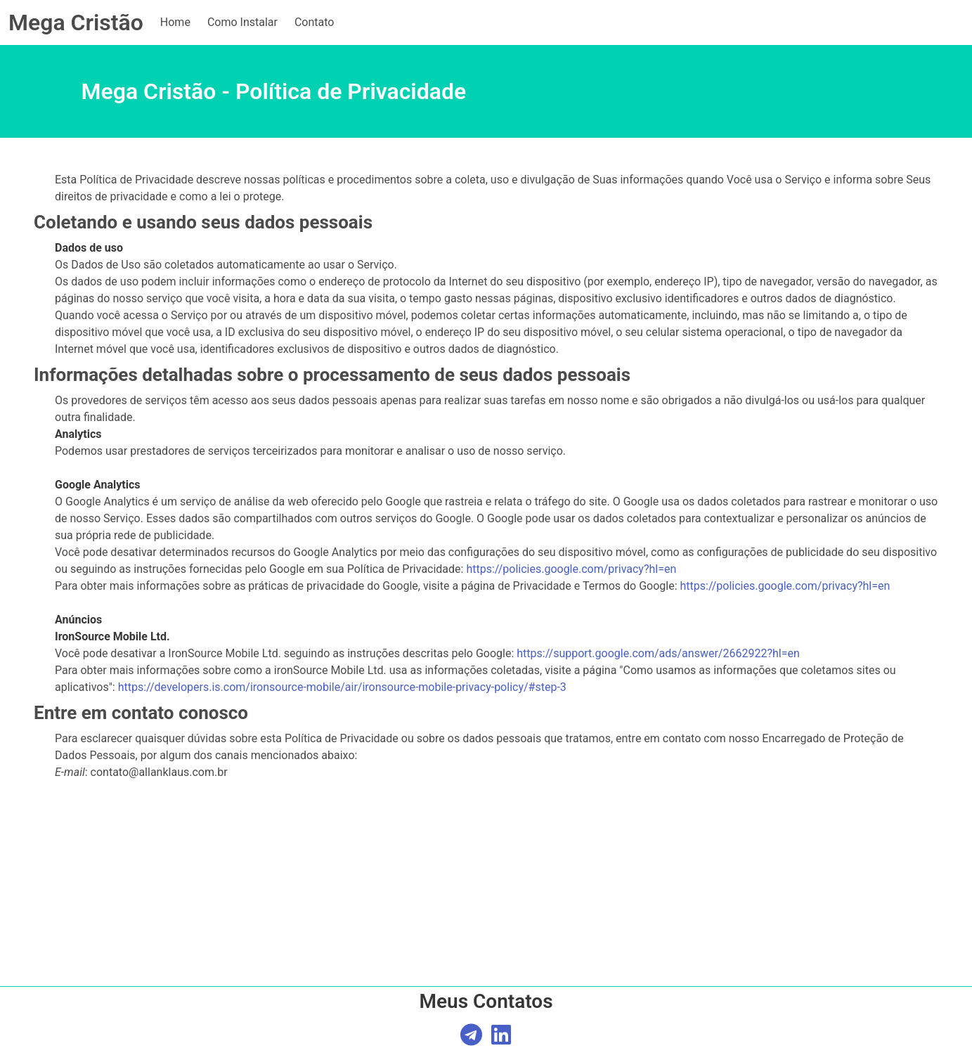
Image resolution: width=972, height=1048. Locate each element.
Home (175, 22)
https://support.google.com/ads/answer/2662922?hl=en (658, 653)
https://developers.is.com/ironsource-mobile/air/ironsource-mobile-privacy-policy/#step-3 (342, 687)
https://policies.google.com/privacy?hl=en (571, 569)
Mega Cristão (75, 22)
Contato (314, 22)
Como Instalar (242, 22)
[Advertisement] (486, 944)
